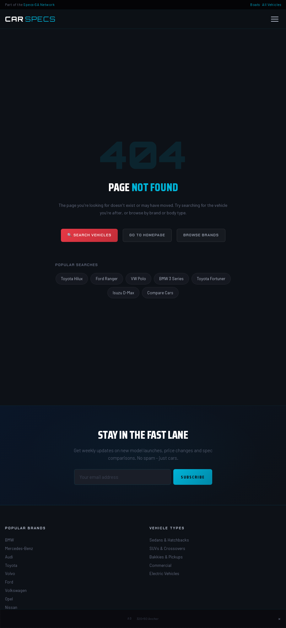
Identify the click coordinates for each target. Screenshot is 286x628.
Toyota (11, 565)
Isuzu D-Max (123, 292)
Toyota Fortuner (211, 278)
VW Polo (138, 278)
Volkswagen (16, 590)
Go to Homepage (147, 235)
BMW (9, 539)
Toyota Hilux (72, 278)
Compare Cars (160, 292)
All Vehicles (271, 5)
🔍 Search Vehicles (89, 235)
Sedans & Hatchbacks (169, 539)
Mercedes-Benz (19, 548)
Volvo (10, 573)
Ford (9, 581)
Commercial (160, 565)
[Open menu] (274, 19)
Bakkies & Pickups (166, 556)
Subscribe (193, 477)
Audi (9, 556)
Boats (255, 5)
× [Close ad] (279, 618)
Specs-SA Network (39, 5)
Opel (9, 598)
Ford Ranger (107, 278)
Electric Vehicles (164, 573)
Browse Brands (201, 235)
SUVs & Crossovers (167, 548)
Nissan (11, 607)
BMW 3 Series (171, 278)
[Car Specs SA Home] (30, 19)
